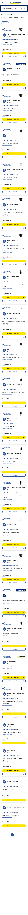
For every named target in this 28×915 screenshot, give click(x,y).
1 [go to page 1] (12, 835)
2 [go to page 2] (15, 835)
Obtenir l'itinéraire (7, 44)
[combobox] (14, 8)
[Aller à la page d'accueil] (15, 2)
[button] (21, 8)
